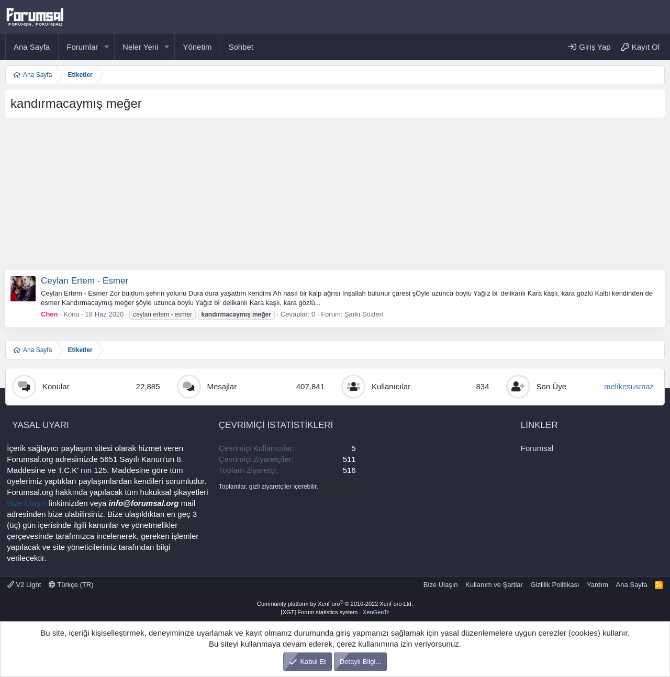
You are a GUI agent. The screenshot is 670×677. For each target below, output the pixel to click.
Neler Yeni (140, 46)
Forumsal (537, 448)
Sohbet (240, 46)
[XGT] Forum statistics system (335, 612)
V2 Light (24, 585)
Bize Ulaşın (27, 503)
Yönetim (197, 46)
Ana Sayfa (32, 46)
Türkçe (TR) (71, 585)
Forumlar (82, 46)
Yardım (597, 585)
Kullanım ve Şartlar (494, 585)
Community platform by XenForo (335, 604)
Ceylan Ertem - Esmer (84, 281)
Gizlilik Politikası (554, 585)
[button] (106, 46)
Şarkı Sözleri (363, 314)
